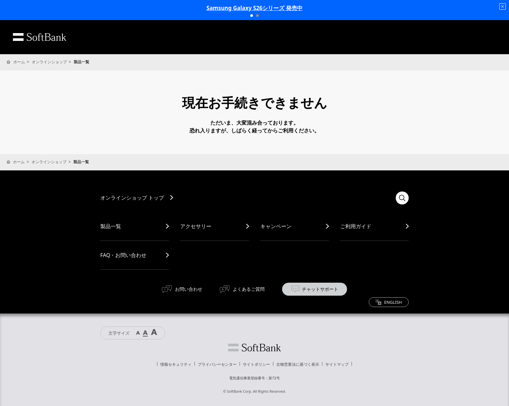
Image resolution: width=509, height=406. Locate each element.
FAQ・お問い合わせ (123, 255)
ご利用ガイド (355, 226)
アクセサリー (195, 226)
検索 (402, 197)
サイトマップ (337, 364)
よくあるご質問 (249, 289)
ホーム (19, 62)
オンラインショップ (49, 62)
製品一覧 (110, 226)
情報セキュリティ (176, 364)
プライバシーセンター (217, 364)
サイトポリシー (256, 364)
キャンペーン (276, 226)
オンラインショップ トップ (132, 197)
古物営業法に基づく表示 (297, 364)
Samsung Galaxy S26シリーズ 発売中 (254, 8)
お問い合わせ (188, 289)
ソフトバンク (254, 347)
